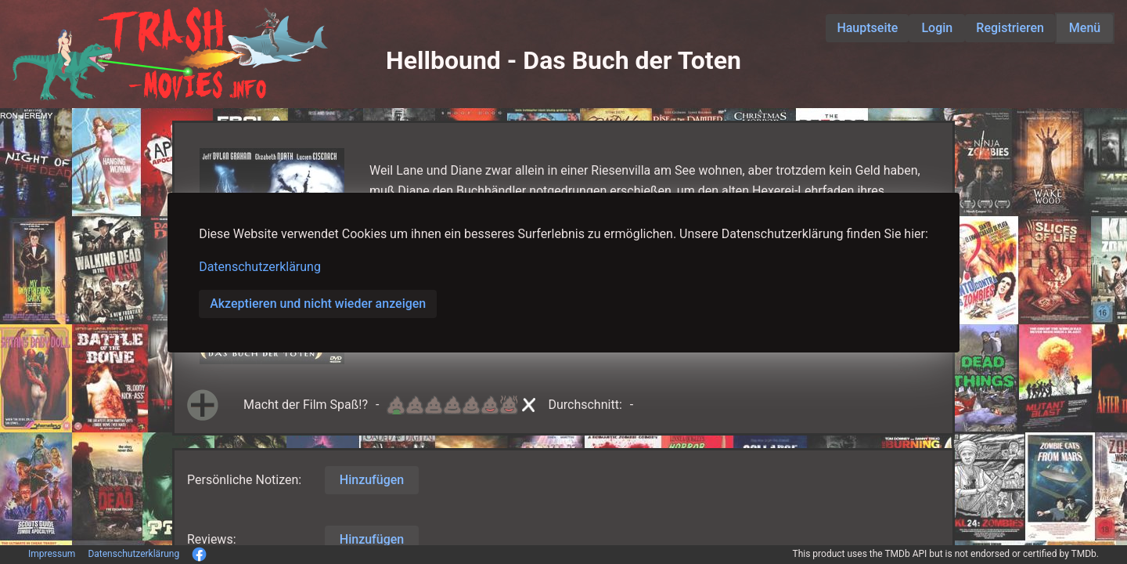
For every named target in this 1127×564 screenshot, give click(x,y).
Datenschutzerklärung (260, 266)
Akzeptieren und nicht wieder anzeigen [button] (318, 303)
